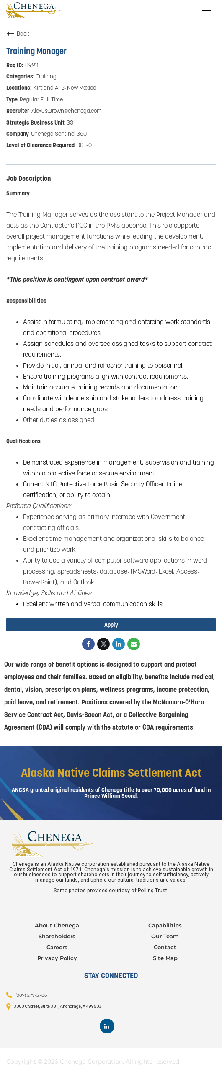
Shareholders (57, 936)
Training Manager (36, 51)
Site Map (165, 958)
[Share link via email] (133, 644)
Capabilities (165, 925)
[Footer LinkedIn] (107, 1026)
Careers (56, 947)
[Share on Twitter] (103, 644)
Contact (165, 947)
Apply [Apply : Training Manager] (111, 624)
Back (17, 33)
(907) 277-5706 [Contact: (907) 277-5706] (31, 995)
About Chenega (57, 925)
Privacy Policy (57, 958)
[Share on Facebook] (88, 644)
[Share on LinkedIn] (118, 644)
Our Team (165, 936)
